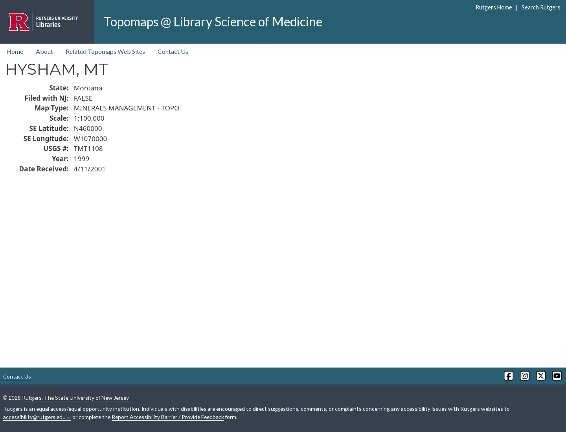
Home (14, 51)
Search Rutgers (541, 7)
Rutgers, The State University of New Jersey (75, 397)
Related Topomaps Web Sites (105, 51)
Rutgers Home (494, 7)
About (44, 51)
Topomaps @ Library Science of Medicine (213, 21)
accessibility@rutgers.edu (37, 417)
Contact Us (173, 51)
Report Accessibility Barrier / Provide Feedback (168, 417)
